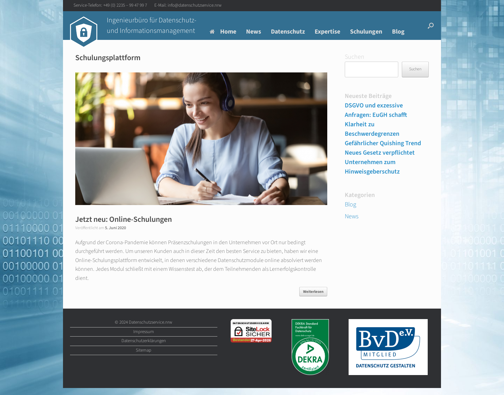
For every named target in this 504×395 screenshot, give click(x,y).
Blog (398, 31)
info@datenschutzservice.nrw (195, 5)
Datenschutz (288, 31)
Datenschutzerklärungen (143, 341)
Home (223, 31)
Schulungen (366, 31)
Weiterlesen (313, 291)
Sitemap (143, 350)
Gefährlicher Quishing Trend (383, 143)
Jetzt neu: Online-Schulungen (123, 219)
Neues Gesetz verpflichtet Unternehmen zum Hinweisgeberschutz (380, 162)
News (253, 31)
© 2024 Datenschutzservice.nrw (143, 322)
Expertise (327, 31)
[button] (430, 25)
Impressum (143, 332)
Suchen (354, 56)
